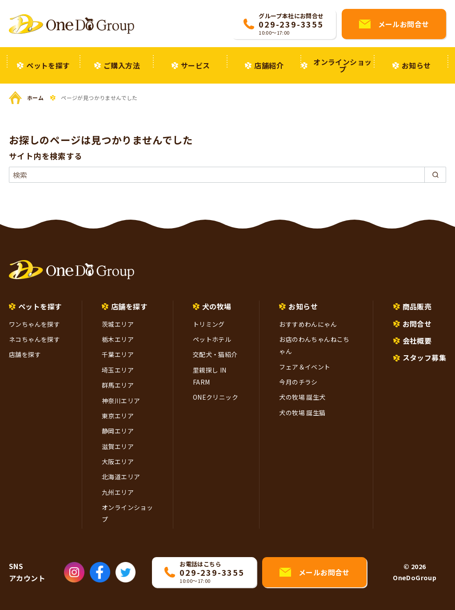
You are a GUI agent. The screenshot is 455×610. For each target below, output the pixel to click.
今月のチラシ (298, 381)
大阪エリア (118, 461)
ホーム (35, 97)
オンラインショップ (342, 65)
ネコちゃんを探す (34, 339)
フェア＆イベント (304, 366)
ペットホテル (212, 339)
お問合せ (417, 323)
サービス (195, 65)
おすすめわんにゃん (308, 324)
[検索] (227, 175)
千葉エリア (118, 354)
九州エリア (118, 492)
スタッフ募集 (424, 357)
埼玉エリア (118, 369)
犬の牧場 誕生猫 (302, 412)
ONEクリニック (215, 397)
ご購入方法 (122, 65)
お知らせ (416, 65)
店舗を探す (25, 354)
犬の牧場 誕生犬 (302, 397)
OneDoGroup (414, 577)
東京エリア (118, 415)
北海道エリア (121, 476)
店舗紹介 (268, 65)
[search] (435, 175)
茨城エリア (118, 324)
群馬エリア (118, 385)
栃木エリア (118, 339)
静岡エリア (118, 430)
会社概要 (417, 340)
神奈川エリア (121, 400)
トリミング (209, 324)
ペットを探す (48, 65)
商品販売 (417, 306)
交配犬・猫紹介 (215, 354)
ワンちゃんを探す (34, 324)
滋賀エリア (118, 446)
